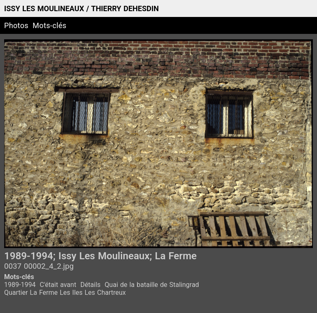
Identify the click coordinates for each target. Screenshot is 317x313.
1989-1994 (19, 285)
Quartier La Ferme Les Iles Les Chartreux (65, 292)
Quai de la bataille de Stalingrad (152, 285)
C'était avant (58, 285)
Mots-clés (49, 25)
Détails (90, 285)
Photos (16, 25)
